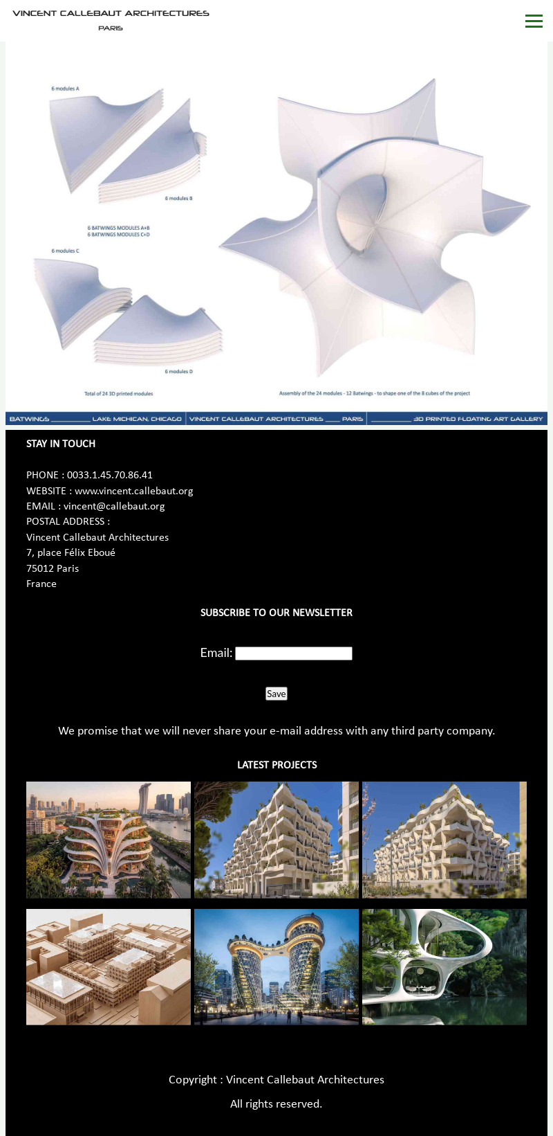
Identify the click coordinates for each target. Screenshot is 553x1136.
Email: (216, 652)
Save (276, 693)
